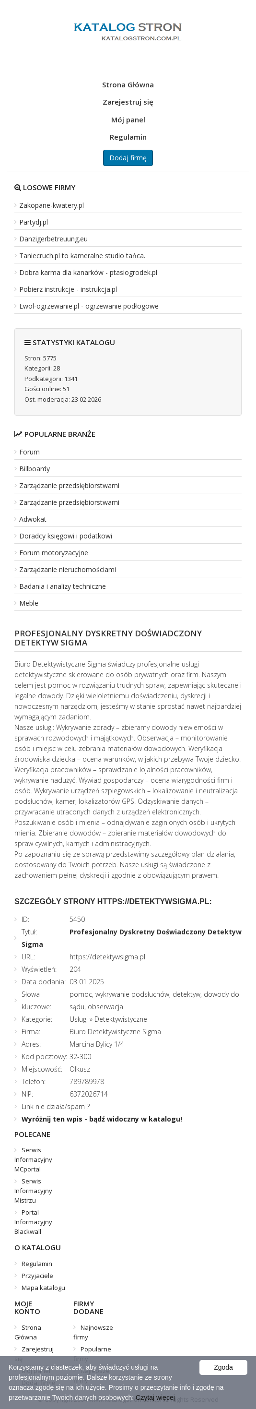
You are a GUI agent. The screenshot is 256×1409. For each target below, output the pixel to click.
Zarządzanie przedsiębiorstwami (69, 485)
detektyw (186, 994)
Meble (28, 603)
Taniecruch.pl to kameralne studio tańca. (82, 255)
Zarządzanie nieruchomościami (67, 569)
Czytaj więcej (155, 1397)
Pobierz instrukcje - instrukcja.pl (68, 289)
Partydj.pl (33, 222)
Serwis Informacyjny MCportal (33, 1159)
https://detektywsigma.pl (107, 956)
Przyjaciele (37, 1275)
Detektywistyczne (120, 1019)
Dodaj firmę (128, 157)
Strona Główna (128, 84)
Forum (29, 451)
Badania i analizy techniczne (62, 586)
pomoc (81, 994)
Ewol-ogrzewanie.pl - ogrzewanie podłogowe (89, 305)
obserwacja (105, 1006)
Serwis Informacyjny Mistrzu (33, 1191)
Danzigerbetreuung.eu (53, 238)
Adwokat (33, 519)
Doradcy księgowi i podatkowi (65, 535)
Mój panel (128, 119)
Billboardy (34, 468)
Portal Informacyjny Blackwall (33, 1222)
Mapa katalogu (43, 1287)
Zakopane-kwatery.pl (51, 205)
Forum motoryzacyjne (53, 552)
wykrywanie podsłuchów (132, 994)
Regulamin (128, 137)
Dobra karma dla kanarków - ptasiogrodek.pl (88, 272)
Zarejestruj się (128, 102)
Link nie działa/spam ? (56, 1106)
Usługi (79, 1019)
